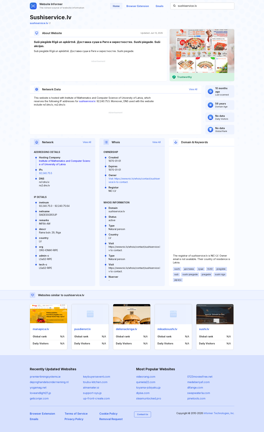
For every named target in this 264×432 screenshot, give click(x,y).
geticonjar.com (39, 398)
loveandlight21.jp (40, 393)
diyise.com (142, 393)
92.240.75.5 (45, 173)
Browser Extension (137, 6)
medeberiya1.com (198, 382)
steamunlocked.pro (148, 398)
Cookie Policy (108, 413)
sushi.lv (204, 329)
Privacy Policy (74, 419)
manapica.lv (41, 329)
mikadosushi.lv (167, 329)
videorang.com (145, 376)
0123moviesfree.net (199, 376)
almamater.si (91, 387)
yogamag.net (38, 387)
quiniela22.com (145, 382)
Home (116, 6)
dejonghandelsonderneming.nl (49, 382)
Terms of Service (76, 413)
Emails (159, 6)
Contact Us (142, 414)
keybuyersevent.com (96, 376)
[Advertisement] (98, 70)
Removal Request (111, 419)
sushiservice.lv (40, 23)
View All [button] (193, 89)
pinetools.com (196, 398)
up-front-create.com (96, 398)
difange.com (195, 387)
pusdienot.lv (82, 329)
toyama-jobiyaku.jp (148, 387)
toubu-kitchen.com (95, 382)
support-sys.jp (92, 393)
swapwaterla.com (198, 393)
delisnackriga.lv (126, 329)
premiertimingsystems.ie (45, 376)
